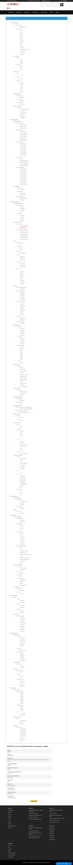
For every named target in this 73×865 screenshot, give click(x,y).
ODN (21, 436)
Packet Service (22, 626)
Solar (18, 711)
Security (15, 285)
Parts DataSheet (13, 595)
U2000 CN (19, 592)
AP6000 (21, 278)
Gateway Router (17, 325)
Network (9, 814)
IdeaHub (21, 583)
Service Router (19, 366)
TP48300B (21, 703)
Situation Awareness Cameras (24, 559)
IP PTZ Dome (22, 544)
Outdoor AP (19, 261)
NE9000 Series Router (23, 383)
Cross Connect (22, 617)
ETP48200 (21, 694)
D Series (21, 549)
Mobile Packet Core (20, 679)
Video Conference (20, 578)
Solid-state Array (20, 157)
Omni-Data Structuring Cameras (25, 557)
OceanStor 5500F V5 (23, 148)
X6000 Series (22, 52)
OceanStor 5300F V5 (23, 145)
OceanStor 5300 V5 (23, 143)
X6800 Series (22, 54)
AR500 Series (22, 340)
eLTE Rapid (19, 648)
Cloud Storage (16, 186)
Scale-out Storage (20, 191)
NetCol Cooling (22, 739)
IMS (20, 677)
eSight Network (19, 398)
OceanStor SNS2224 (23, 169)
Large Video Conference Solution (54, 820)
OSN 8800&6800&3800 (23, 484)
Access (15, 597)
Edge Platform (19, 523)
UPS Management (23, 720)
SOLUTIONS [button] (27, 12)
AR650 (21, 357)
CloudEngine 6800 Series (24, 232)
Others (21, 92)
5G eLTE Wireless (14, 633)
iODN (21, 432)
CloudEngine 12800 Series (24, 225)
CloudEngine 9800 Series (24, 237)
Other (21, 448)
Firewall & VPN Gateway (21, 301)
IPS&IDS (18, 316)
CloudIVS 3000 (22, 520)
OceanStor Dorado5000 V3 (24, 164)
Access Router (19, 326)
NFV (21, 672)
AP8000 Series (22, 282)
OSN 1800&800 (22, 482)
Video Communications (18, 564)
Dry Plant (18, 415)
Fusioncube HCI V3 (23, 116)
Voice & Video (13, 515)
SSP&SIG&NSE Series (23, 386)
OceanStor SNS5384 (23, 181)
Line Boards (22, 621)
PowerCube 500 (22, 715)
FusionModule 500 (23, 732)
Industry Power (17, 689)
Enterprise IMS (19, 588)
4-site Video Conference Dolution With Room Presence (35, 828)
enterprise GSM (17, 662)
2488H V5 (21, 61)
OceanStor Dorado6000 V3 (24, 165)
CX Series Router (22, 369)
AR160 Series (22, 330)
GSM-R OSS (22, 665)
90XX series (19, 64)
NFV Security (22, 302)
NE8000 (21, 381)
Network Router (17, 364)
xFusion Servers (13, 22)
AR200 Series (22, 331)
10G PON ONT (22, 441)
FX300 (21, 44)
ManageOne (22, 504)
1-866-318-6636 (31, 0)
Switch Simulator (51, 829)
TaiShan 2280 (19, 95)
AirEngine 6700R (22, 265)
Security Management (21, 321)
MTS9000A (22, 706)
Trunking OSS (22, 657)
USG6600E (22, 311)
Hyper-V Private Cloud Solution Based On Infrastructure (35, 833)
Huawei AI (18, 80)
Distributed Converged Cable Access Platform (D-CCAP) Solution (36, 811)
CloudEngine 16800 (23, 227)
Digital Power (13, 687)
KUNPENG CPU (17, 93)
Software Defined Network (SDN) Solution (35, 819)
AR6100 (21, 352)
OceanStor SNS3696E (23, 177)
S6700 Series (22, 220)
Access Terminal (22, 638)
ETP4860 (21, 698)
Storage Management (21, 196)
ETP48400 (21, 696)
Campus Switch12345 (18, 203)
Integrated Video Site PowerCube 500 (26, 554)
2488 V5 (21, 59)
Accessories (19, 246)
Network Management (18, 396)
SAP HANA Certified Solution (33, 817)
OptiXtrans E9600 (23, 480)
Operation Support (23, 641)
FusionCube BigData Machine (24, 109)
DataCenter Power (17, 717)
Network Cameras (20, 532)
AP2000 (21, 273)
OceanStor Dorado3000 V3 (24, 162)
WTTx (21, 646)
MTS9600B (22, 710)
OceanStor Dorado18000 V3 (24, 160)
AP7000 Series (22, 280)
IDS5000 (21, 737)
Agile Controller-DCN (23, 393)
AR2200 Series (22, 333)
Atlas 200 (21, 85)
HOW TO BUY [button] (44, 12)
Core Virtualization (20, 670)
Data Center (10, 812)
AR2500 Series (22, 338)
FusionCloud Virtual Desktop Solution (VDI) (35, 815)
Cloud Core (16, 669)
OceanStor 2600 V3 (23, 126)
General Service (22, 619)
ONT (18, 439)
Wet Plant (18, 419)
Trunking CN (22, 655)
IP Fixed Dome (22, 542)
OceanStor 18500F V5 (23, 133)
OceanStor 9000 (22, 193)
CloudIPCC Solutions (23, 568)
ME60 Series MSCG (23, 371)
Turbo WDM (22, 631)
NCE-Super (22, 395)
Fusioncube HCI (22, 114)
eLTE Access (19, 636)
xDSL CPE (19, 451)
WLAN (18, 268)
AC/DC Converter (20, 691)
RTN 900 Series (22, 468)
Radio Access (22, 643)
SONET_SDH (19, 489)
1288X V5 (21, 32)
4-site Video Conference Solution (54, 822)
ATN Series (22, 367)
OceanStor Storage (52, 839)
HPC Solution (22, 47)
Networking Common (18, 405)
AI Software (22, 83)
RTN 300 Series (22, 465)
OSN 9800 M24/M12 (20, 616)
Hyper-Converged (17, 105)
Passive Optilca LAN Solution (33, 813)
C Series (21, 547)
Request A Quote (34, 801)
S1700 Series (22, 215)
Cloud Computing (14, 496)
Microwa (18, 456)
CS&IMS (18, 674)
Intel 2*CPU (16, 23)
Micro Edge (22, 528)
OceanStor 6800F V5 (23, 140)
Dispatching (22, 653)
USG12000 (22, 304)
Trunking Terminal (23, 660)
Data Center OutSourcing (24, 239)
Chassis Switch (19, 205)
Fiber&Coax (19, 429)
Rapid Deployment (23, 650)
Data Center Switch (17, 222)
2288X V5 (21, 35)
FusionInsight (19, 506)
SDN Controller (17, 388)
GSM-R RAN (22, 667)
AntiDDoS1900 (22, 297)
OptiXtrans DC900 (23, 477)
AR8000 (21, 359)
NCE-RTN (21, 460)
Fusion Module (19, 727)
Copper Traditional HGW (24, 453)
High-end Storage (20, 129)
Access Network (17, 422)
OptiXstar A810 (22, 475)
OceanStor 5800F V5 (23, 155)
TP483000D (22, 701)
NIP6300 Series (22, 318)
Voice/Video (10, 818)
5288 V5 (21, 39)
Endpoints (21, 581)
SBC (21, 576)
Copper (18, 424)
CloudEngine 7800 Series (24, 234)
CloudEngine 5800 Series (24, 230)
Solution (15, 509)
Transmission (16, 614)
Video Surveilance (17, 516)
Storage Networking (20, 167)
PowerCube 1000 (22, 713)
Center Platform (19, 518)
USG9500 (21, 314)
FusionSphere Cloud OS (53, 813)
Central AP (19, 251)
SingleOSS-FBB (20, 402)
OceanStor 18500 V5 (23, 131)
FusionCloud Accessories (24, 501)
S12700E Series (22, 208)
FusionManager (51, 835)
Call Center (19, 566)
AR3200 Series (22, 335)
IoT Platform (19, 571)
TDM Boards (22, 629)
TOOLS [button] (51, 12)
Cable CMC (22, 431)
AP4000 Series (22, 275)
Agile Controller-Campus (24, 391)
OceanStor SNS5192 (23, 179)
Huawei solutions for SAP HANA (25, 49)
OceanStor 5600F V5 (23, 152)
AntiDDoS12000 (22, 292)
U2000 (21, 403)
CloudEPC (21, 682)
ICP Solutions (22, 569)
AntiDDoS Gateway (20, 290)
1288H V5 (21, 30)
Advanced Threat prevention (22, 287)
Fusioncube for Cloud (23, 112)
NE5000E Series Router (23, 379)
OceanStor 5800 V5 (23, 153)
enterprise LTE (16, 634)
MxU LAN (21, 434)
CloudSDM (21, 684)
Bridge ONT (22, 443)
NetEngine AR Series (20, 345)
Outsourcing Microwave (23, 463)
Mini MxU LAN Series (23, 446)
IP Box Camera (22, 537)
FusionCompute (51, 831)
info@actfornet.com (47, 0)
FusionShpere (51, 833)
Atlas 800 (21, 90)
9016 (21, 68)
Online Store (10, 849)
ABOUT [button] (57, 12)
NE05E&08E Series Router (24, 374)
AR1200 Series (22, 328)
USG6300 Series (22, 306)
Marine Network (17, 414)
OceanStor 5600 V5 (23, 150)
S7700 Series (22, 210)
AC (20, 244)
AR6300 (21, 355)
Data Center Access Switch (21, 229)
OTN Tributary (22, 624)
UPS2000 (21, 722)
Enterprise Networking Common (22, 410)
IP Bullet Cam (22, 540)
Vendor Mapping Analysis (12, 853)
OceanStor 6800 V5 (23, 138)
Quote (9, 847)
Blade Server (19, 25)
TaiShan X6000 (19, 102)
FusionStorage (19, 188)
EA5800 (18, 598)
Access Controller (20, 242)
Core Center (19, 224)
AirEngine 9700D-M (23, 253)
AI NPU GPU (16, 71)
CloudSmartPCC (22, 686)
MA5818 (18, 609)
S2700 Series (22, 217)
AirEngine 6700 (22, 258)
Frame (21, 427)
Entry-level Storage (20, 123)
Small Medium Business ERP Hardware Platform (56, 818)
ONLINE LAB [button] (35, 12)
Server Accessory (22, 51)
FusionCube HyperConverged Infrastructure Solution (55, 816)
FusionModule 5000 (23, 734)
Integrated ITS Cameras (23, 552)
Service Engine (22, 645)
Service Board (22, 602)
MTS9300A (22, 708)
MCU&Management (23, 585)
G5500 (18, 76)
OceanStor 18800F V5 (23, 136)
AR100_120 (22, 347)
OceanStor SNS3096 (23, 174)
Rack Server (19, 28)
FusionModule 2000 (23, 730)
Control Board (22, 600)
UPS (18, 718)
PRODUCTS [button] (11, 12)
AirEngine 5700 (22, 256)
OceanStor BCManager (23, 198)
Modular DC (16, 725)
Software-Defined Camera (21, 545)
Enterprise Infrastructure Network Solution (24, 407)
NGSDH (21, 492)
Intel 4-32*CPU (17, 56)
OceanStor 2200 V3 (23, 124)
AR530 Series (22, 342)
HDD (21, 535)
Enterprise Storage (17, 121)
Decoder (21, 525)
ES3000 (21, 42)
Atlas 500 (21, 88)
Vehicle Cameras (22, 561)
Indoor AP (18, 254)
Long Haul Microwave (23, 458)
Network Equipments (14, 201)
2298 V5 (21, 37)
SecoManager (22, 323)
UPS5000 (21, 723)
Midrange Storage (20, 141)
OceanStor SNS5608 (23, 184)
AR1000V (21, 362)
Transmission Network (18, 455)
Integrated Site (19, 705)
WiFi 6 (15, 241)
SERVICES (18, 12)
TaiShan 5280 (19, 99)
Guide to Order (10, 845)
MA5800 (18, 604)
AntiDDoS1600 (22, 294)
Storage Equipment (14, 119)
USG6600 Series (22, 309)
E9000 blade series (23, 27)
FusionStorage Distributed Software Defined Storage (56, 811)
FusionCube (19, 107)
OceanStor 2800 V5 (23, 128)
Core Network (16, 586)
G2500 (18, 73)
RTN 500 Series (22, 467)
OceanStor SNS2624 (23, 172)
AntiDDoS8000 (22, 299)
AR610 (21, 350)
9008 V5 (21, 66)
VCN (21, 530)
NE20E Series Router (23, 376)
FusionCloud (19, 499)
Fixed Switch (19, 213)
